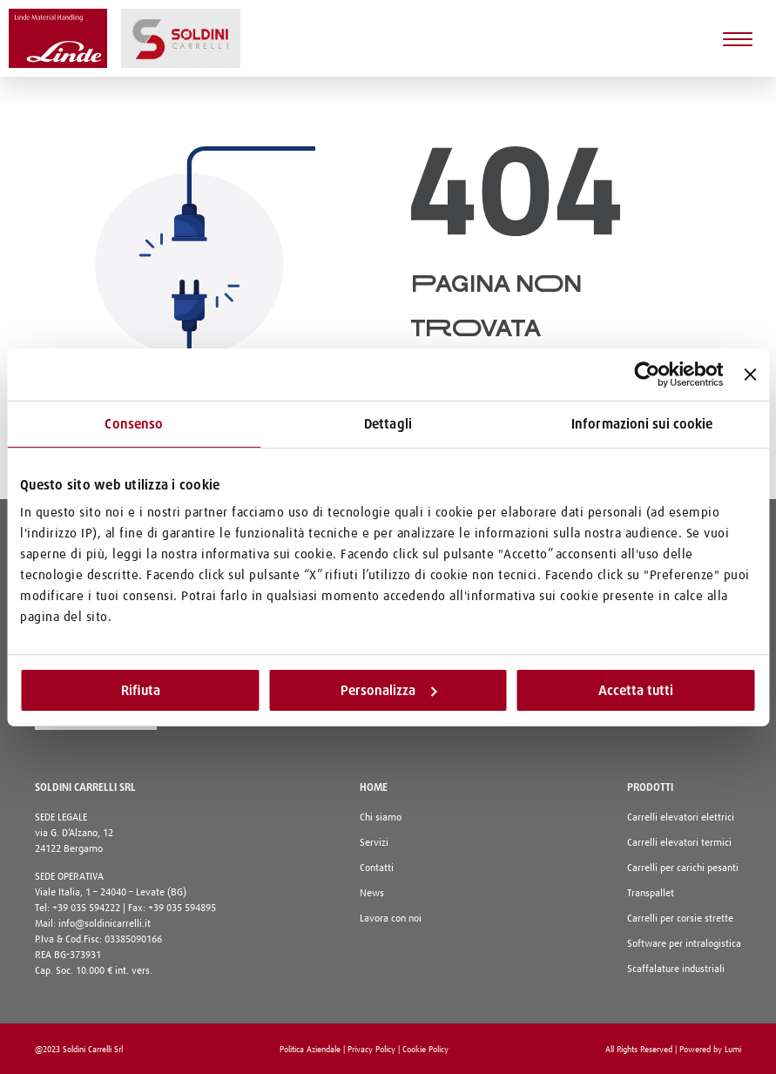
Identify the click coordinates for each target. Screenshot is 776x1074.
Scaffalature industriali (676, 969)
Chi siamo (380, 818)
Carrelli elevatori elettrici (680, 818)
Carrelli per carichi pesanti (683, 868)
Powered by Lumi (710, 1049)
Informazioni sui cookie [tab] (641, 423)
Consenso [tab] (134, 423)
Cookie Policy (425, 1049)
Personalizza (388, 689)
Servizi (374, 843)
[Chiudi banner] (750, 374)
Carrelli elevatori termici (679, 843)
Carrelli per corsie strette (680, 919)
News (372, 893)
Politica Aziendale (310, 1049)
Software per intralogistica (684, 944)
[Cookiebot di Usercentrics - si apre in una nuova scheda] (647, 374)
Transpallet (650, 893)
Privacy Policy (371, 1049)
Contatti (377, 868)
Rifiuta (140, 689)
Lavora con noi (391, 919)
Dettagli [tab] (388, 423)
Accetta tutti (635, 689)
